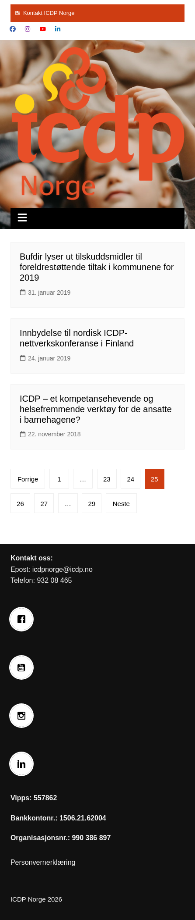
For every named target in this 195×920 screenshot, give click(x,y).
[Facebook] (23, 619)
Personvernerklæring (43, 862)
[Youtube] (23, 667)
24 (130, 479)
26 (20, 503)
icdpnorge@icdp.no (62, 569)
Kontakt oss (30, 558)
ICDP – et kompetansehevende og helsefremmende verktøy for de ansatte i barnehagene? (96, 409)
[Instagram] (23, 716)
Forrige (27, 479)
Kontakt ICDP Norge (49, 13)
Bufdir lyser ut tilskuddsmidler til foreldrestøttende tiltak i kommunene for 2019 (97, 267)
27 (44, 503)
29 (91, 503)
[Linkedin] (23, 764)
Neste (121, 503)
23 (107, 479)
